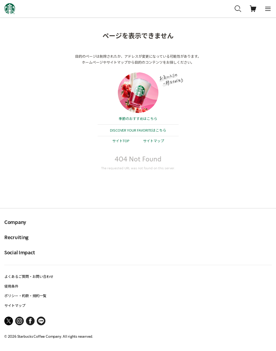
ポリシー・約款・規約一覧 (25, 295)
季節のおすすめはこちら (138, 118)
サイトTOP (120, 140)
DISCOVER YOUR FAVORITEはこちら (138, 130)
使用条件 (11, 286)
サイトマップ (153, 140)
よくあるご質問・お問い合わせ (29, 276)
